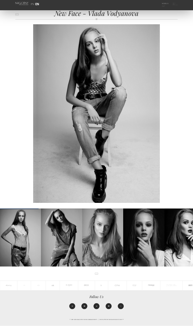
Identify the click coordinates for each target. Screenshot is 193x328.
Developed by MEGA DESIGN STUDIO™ (111, 321)
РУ (34, 3)
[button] (188, 237)
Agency (172, 3)
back (18, 15)
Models (161, 3)
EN (36, 3)
